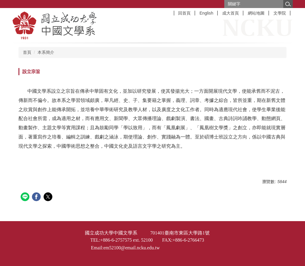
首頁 (27, 52)
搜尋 (288, 4)
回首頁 (184, 13)
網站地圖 (256, 13)
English (206, 13)
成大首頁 (230, 13)
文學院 (279, 13)
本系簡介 (46, 52)
